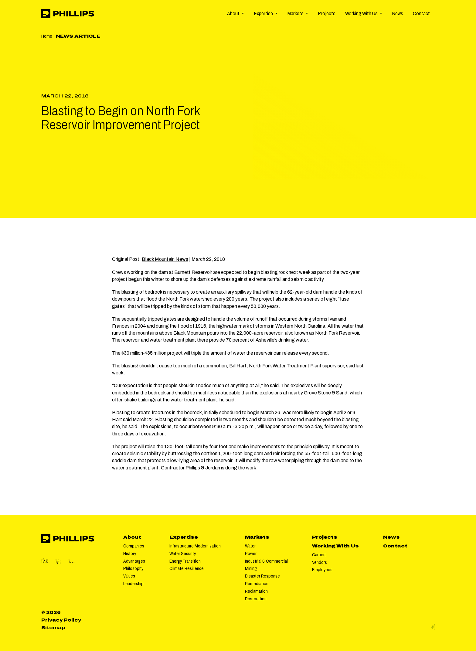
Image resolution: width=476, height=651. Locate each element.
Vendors (319, 562)
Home (46, 36)
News (397, 13)
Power (251, 553)
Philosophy (133, 568)
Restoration (256, 598)
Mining (251, 568)
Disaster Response (262, 576)
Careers (319, 554)
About (132, 537)
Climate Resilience (186, 568)
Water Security (182, 553)
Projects (326, 13)
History (129, 553)
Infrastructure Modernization (195, 546)
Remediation (256, 583)
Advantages (134, 561)
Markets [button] (295, 13)
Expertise (183, 537)
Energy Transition (185, 561)
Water (250, 546)
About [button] (233, 13)
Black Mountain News (165, 259)
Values (129, 576)
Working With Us (335, 546)
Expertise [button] (264, 13)
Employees (322, 569)
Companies (133, 546)
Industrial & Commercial (266, 561)
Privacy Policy (61, 620)
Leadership (133, 583)
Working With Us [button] (362, 13)
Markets (257, 537)
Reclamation (256, 591)
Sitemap (53, 627)
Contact (421, 13)
